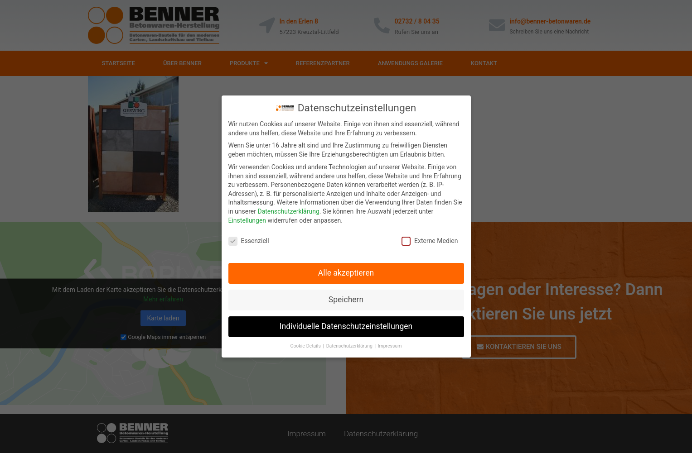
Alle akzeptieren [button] (346, 270)
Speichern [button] (346, 296)
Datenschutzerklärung (288, 208)
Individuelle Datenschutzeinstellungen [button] (346, 323)
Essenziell (248, 238)
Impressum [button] (390, 343)
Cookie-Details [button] (306, 343)
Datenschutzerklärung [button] (350, 343)
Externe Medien (430, 238)
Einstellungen (247, 217)
